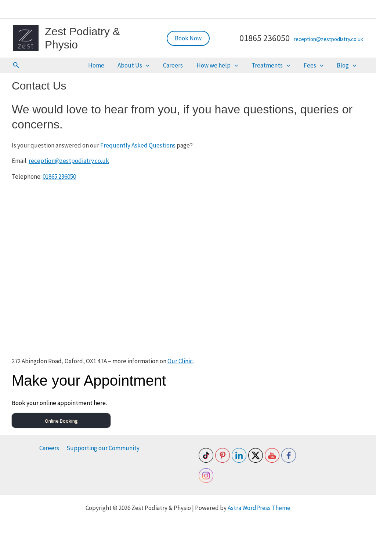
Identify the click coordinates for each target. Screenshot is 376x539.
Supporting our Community (102, 448)
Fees (323, 65)
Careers (200, 66)
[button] (188, 38)
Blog (349, 65)
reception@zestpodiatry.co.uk (328, 39)
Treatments (286, 65)
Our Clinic (180, 362)
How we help (238, 65)
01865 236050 (59, 177)
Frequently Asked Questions (138, 146)
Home (136, 66)
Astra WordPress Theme (259, 508)
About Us (167, 65)
